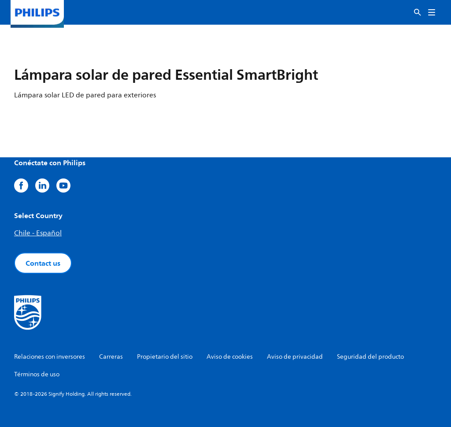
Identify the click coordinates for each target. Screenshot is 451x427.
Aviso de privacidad (295, 357)
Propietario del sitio (164, 357)
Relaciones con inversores (49, 357)
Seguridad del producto (370, 357)
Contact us (43, 263)
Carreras (111, 357)
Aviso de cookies (230, 357)
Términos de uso (36, 374)
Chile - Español (38, 233)
